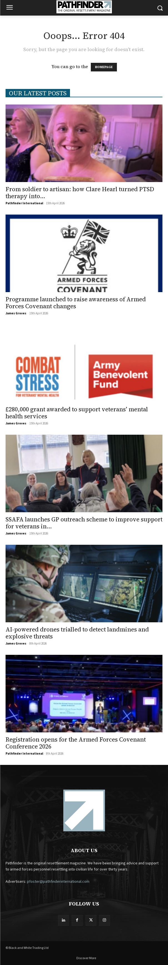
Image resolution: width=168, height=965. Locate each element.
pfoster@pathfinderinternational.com (58, 881)
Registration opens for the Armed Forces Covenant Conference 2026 (76, 742)
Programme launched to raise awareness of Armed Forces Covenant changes (76, 302)
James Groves (16, 313)
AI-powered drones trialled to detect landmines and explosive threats (77, 632)
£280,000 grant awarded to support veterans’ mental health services (77, 412)
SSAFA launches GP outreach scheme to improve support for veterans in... (84, 522)
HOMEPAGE (104, 67)
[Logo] (84, 6)
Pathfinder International (24, 203)
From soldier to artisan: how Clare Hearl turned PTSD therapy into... (80, 192)
